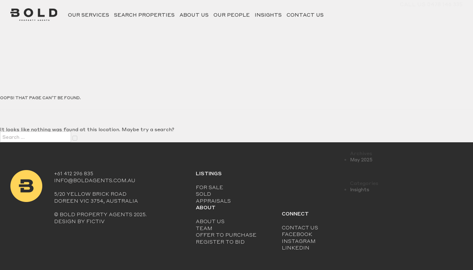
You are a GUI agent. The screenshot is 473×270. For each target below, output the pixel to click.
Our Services (88, 14)
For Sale (209, 187)
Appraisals (213, 200)
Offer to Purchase (226, 234)
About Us (194, 14)
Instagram (299, 241)
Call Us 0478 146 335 (431, 14)
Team (204, 228)
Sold (203, 194)
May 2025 (361, 159)
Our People (231, 14)
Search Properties (144, 14)
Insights (268, 14)
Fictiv (95, 221)
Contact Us (305, 14)
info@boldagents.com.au (94, 180)
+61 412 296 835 (73, 173)
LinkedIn (295, 247)
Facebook (297, 234)
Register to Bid (220, 241)
